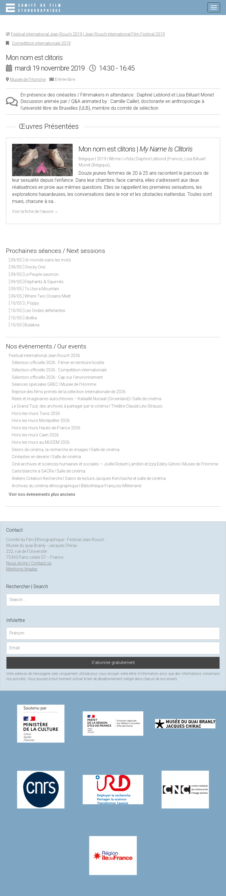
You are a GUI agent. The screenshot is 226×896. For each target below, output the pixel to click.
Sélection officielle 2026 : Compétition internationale (59, 370)
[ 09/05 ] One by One (27, 267)
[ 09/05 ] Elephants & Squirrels (36, 281)
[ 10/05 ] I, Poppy (24, 303)
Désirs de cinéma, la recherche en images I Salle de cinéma (65, 449)
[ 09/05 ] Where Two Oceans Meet (40, 296)
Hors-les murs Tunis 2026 (36, 413)
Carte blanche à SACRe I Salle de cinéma (48, 471)
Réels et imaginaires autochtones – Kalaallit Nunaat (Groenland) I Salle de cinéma (86, 398)
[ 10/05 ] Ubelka (23, 318)
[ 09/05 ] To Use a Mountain (34, 288)
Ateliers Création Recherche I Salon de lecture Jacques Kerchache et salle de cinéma (89, 478)
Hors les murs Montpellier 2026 (41, 420)
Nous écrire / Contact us (28, 563)
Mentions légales (21, 569)
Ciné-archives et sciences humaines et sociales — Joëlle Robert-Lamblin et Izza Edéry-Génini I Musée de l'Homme (115, 464)
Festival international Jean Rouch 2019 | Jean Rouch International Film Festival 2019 (88, 34)
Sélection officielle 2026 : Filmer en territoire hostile (58, 362)
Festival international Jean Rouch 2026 (44, 355)
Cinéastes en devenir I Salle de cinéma (46, 456)
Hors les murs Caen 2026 (35, 435)
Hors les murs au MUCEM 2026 (41, 442)
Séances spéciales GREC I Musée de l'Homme (54, 384)
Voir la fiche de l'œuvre (35, 211)
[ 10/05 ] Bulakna (24, 325)
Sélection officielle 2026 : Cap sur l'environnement (57, 377)
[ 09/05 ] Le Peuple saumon (34, 274)
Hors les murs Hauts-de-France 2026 (46, 428)
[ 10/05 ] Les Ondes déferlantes (37, 310)
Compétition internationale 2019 (41, 43)
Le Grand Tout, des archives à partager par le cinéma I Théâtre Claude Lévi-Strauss (87, 406)
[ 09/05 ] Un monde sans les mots (40, 260)
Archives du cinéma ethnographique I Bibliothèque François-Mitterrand (76, 485)
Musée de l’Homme (28, 79)
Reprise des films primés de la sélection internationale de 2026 (69, 391)
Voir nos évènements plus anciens (42, 494)
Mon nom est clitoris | (135, 149)
